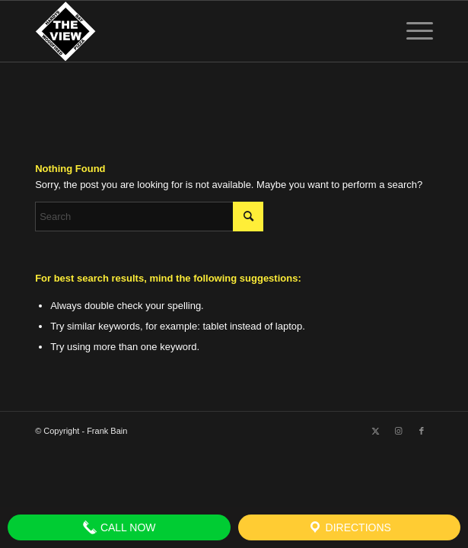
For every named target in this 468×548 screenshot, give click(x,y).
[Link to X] (376, 430)
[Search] (149, 216)
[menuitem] (412, 31)
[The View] (194, 31)
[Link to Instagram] (398, 430)
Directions (349, 527)
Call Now (119, 527)
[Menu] (412, 31)
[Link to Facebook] (421, 430)
